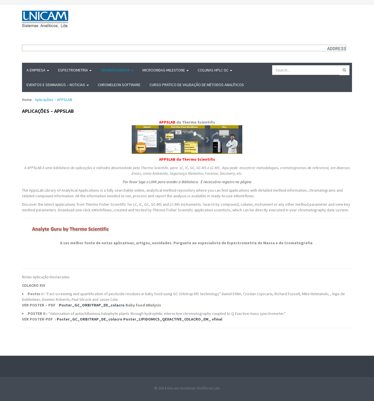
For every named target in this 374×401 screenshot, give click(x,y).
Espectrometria (75, 70)
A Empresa (38, 70)
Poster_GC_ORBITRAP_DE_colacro (92, 305)
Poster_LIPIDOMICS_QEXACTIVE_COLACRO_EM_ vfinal (172, 319)
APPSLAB (167, 122)
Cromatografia (117, 70)
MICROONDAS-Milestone (165, 70)
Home (27, 99)
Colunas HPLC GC (215, 70)
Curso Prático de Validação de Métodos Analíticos (196, 84)
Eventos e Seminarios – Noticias (58, 84)
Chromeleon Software (119, 84)
